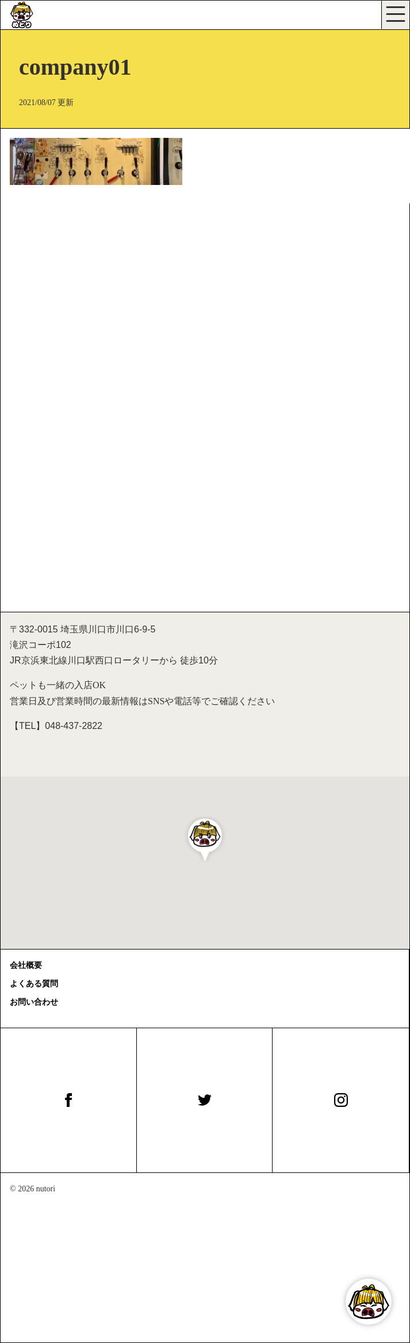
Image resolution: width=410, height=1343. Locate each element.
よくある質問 (34, 983)
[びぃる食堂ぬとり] (35, 15)
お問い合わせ (34, 1002)
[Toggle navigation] (395, 15)
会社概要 (26, 965)
